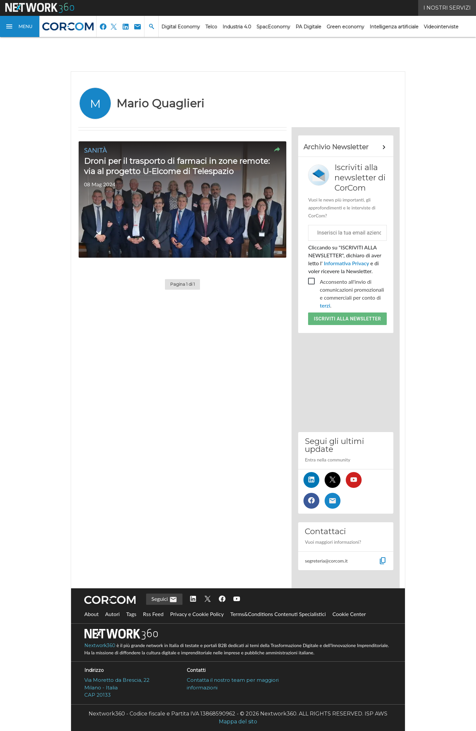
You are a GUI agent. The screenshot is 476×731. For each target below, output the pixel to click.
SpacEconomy (273, 27)
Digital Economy (180, 27)
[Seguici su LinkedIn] (311, 480)
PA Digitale (308, 27)
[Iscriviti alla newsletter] (332, 501)
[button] (20, 26)
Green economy (345, 27)
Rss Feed (153, 614)
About (91, 614)
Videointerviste (441, 27)
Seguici (164, 599)
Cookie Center (349, 614)
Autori (112, 614)
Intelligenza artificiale (394, 27)
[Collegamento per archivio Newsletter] (345, 147)
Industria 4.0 (236, 27)
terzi (325, 305)
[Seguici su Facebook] (311, 501)
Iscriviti (347, 318)
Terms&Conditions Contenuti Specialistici (278, 614)
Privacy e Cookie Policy (197, 614)
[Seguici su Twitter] (332, 480)
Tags (131, 614)
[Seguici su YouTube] (354, 480)
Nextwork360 (99, 645)
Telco (211, 27)
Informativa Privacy (347, 263)
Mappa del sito (238, 721)
